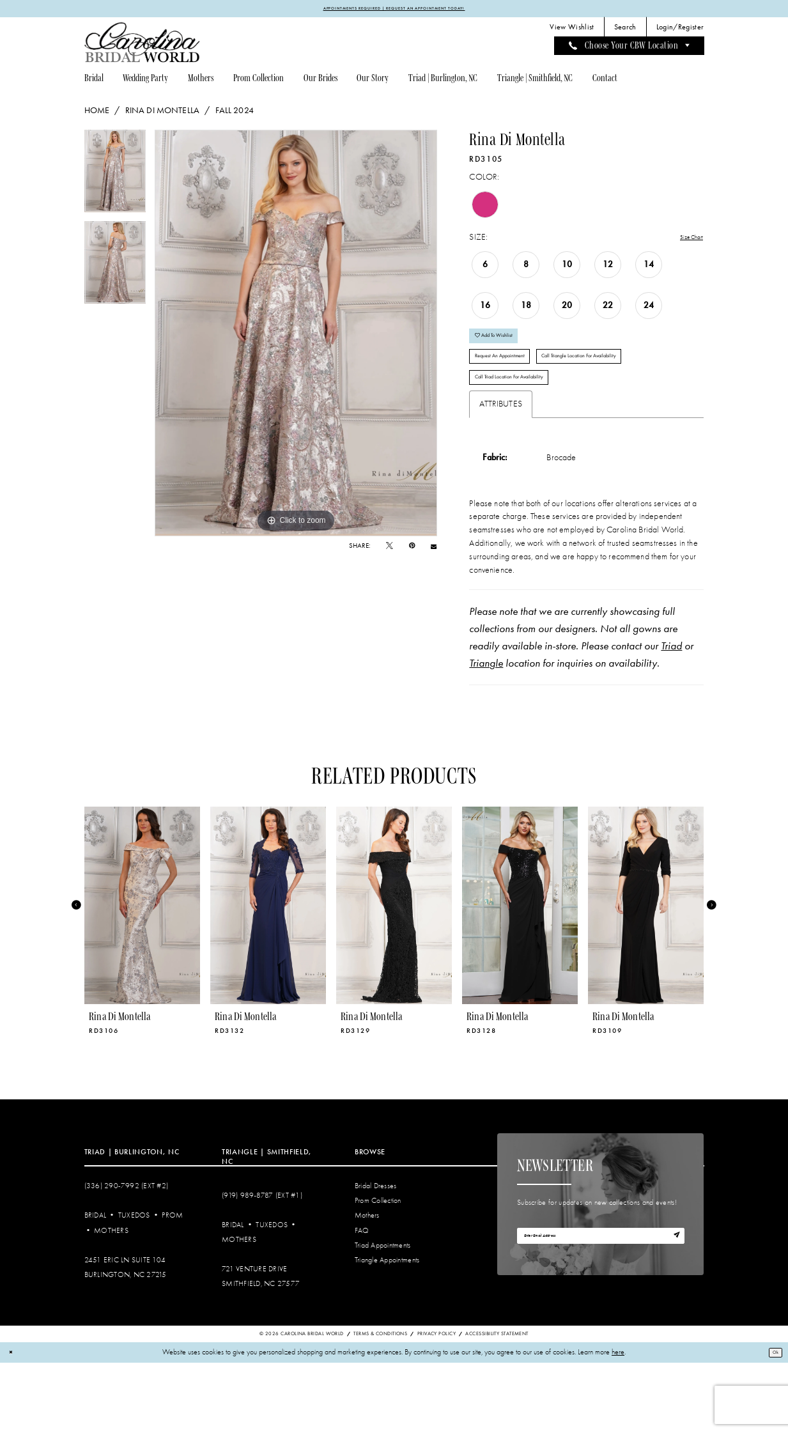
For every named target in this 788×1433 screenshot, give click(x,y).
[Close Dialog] (14, 1422)
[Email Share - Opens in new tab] (433, 549)
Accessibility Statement (496, 1403)
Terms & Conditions (380, 1403)
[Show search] (625, 30)
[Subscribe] (672, 1309)
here (618, 1422)
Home (97, 113)
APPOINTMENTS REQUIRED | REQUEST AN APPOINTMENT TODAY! (394, 9)
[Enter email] (600, 1310)
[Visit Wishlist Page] (572, 30)
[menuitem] (572, 30)
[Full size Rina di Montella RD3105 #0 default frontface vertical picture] (295, 335)
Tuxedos (134, 1286)
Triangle (486, 733)
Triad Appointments (383, 1315)
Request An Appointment (514, 379)
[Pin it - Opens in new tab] (411, 549)
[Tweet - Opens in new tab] (389, 549)
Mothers (111, 1300)
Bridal (95, 1286)
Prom (172, 1286)
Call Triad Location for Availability (529, 442)
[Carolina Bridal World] (142, 45)
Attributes (500, 473)
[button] (680, 30)
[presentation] (142, 975)
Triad (671, 715)
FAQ (362, 1300)
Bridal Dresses (376, 1256)
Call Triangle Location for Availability (534, 411)
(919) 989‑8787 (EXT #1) (262, 1265)
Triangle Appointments (387, 1330)
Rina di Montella (162, 113)
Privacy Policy (436, 1403)
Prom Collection (378, 1271)
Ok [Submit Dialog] (771, 1422)
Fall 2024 (234, 113)
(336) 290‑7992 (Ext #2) (126, 1256)
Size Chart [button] (685, 240)
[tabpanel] (115, 178)
